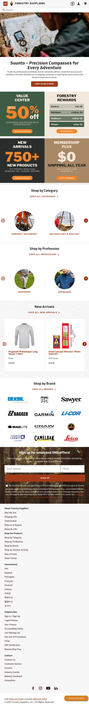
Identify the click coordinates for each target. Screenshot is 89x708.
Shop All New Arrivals (44, 312)
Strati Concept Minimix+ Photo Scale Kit (64, 353)
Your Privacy (10, 624)
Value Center (10, 558)
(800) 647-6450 (40, 699)
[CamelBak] (44, 438)
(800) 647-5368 (16, 699)
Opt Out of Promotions (15, 637)
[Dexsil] (17, 399)
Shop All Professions (44, 254)
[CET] (71, 426)
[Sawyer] (71, 399)
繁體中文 (8, 601)
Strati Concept (53, 358)
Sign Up (45, 478)
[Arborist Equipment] (24, 225)
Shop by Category (12, 537)
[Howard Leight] (17, 438)
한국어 (7, 605)
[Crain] (44, 426)
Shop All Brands (44, 389)
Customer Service (13, 664)
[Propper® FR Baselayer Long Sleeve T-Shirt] (24, 345)
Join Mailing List (12, 632)
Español (8, 572)
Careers (8, 668)
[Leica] (71, 438)
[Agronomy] (24, 283)
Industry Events (11, 672)
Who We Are (10, 512)
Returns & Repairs (13, 525)
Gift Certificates (12, 645)
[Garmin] (44, 413)
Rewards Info (10, 529)
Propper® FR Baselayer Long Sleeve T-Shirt (23, 353)
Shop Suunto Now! (44, 84)
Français (8, 581)
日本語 (7, 593)
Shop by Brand (11, 545)
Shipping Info (10, 516)
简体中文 (8, 597)
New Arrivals (10, 554)
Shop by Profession (13, 541)
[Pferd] (44, 399)
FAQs (7, 641)
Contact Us (9, 659)
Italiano (8, 589)
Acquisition (9, 680)
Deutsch (8, 585)
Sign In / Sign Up (12, 616)
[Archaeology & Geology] (64, 225)
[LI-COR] (71, 413)
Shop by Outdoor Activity (16, 550)
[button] (1, 220)
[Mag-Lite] (17, 426)
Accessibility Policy (13, 628)
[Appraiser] (64, 283)
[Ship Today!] (22, 114)
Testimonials (10, 521)
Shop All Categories (44, 196)
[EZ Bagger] (17, 413)
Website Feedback (13, 676)
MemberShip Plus (12, 649)
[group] (24, 225)
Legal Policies (11, 620)
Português (9, 576)
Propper (10, 358)
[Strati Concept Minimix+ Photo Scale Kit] (64, 345)
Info (6, 568)
